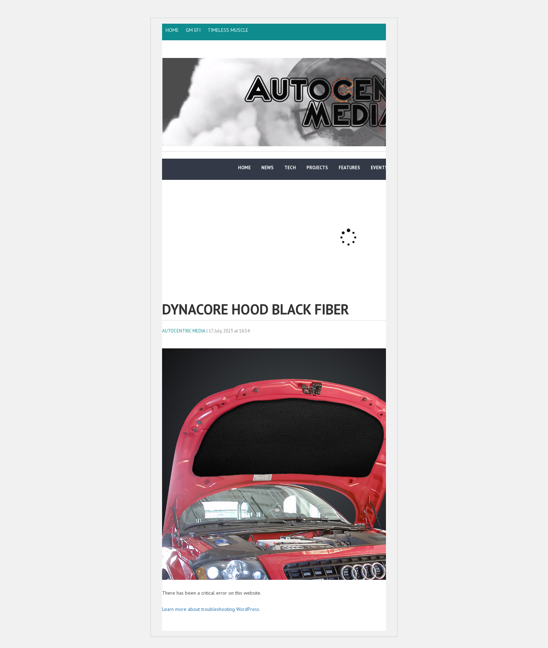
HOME (172, 30)
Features (349, 168)
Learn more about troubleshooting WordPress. (211, 609)
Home (244, 168)
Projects (317, 168)
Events (379, 168)
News (267, 168)
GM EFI (193, 30)
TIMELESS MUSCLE (228, 30)
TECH (290, 168)
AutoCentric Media (184, 331)
